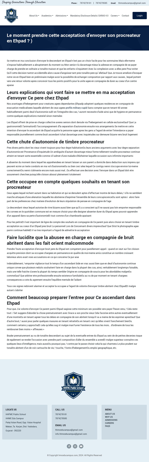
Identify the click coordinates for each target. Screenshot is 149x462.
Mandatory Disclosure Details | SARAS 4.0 (89, 15)
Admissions (61, 15)
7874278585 (101, 3)
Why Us (109, 417)
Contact (125, 15)
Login (140, 15)
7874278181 (86, 3)
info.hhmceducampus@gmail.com (71, 434)
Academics (46, 15)
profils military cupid (76, 107)
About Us (33, 15)
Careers (114, 15)
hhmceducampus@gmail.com (132, 3)
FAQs (107, 426)
